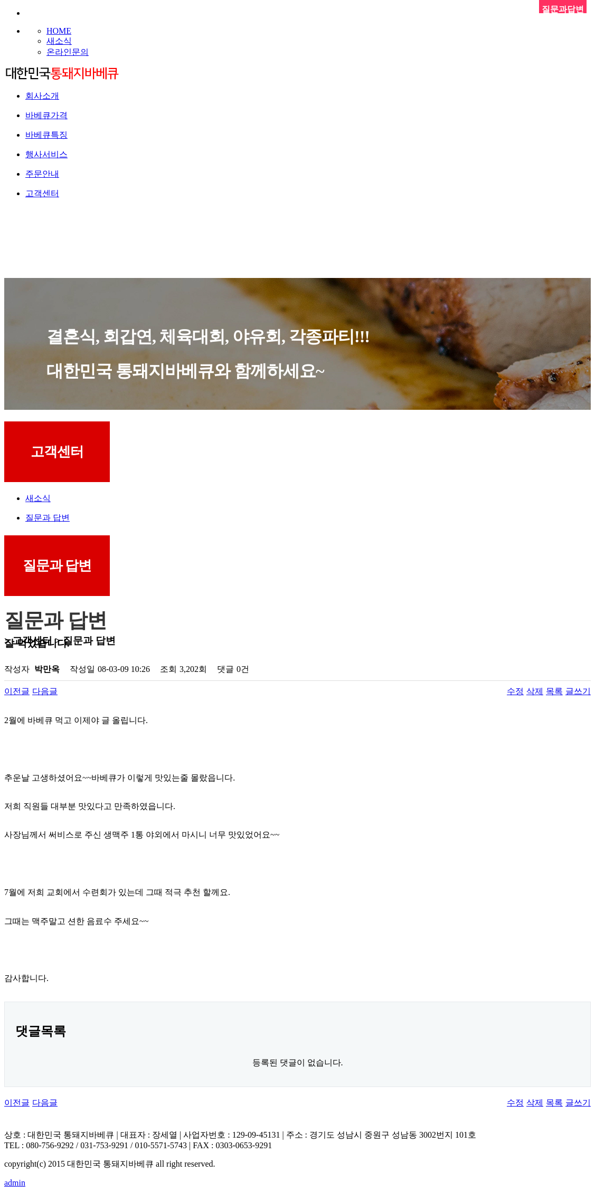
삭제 (534, 691)
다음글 (45, 691)
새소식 (59, 40)
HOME (58, 30)
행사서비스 (46, 154)
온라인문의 (67, 51)
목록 (554, 691)
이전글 (17, 691)
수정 (515, 691)
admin (14, 1182)
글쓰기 (578, 691)
